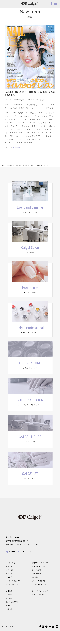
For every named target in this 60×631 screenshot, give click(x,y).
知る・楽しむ (10, 570)
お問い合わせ (36, 573)
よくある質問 (36, 570)
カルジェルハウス (12, 584)
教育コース (10, 573)
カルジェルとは (11, 563)
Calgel (3, 165)
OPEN (5, 3)
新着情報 (35, 577)
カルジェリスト (38, 594)
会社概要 (9, 591)
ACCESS (10, 552)
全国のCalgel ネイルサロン (41, 563)
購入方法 (9, 577)
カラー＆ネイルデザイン (40, 584)
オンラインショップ (40, 591)
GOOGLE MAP (24, 552)
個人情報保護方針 (12, 602)
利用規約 (9, 598)
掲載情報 (9, 609)
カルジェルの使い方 (13, 581)
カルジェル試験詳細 (38, 581)
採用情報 (9, 594)
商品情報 (9, 566)
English (8, 605)
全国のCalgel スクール (39, 566)
